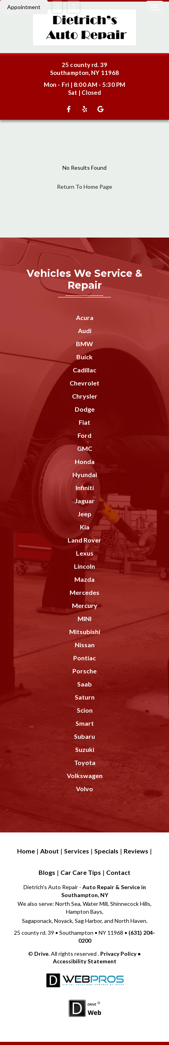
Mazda (84, 579)
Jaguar (85, 500)
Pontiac (84, 658)
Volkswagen (85, 775)
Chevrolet (84, 383)
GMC (84, 448)
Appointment (24, 7)
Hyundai (84, 474)
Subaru (84, 736)
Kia (84, 527)
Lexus (84, 553)
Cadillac (84, 370)
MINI (84, 618)
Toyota (84, 762)
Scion (85, 710)
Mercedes (84, 592)
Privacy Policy (118, 953)
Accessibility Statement (85, 961)
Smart (85, 723)
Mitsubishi (84, 631)
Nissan (85, 644)
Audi (84, 330)
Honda (85, 461)
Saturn (85, 697)
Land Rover (84, 540)
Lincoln (84, 566)
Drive (41, 953)
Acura (84, 317)
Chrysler (84, 396)
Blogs (47, 872)
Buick (84, 356)
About (49, 851)
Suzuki (84, 749)
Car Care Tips (80, 872)
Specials (106, 851)
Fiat (84, 422)
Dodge (85, 409)
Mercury (84, 605)
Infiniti (85, 487)
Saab (84, 684)
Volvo (84, 788)
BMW (84, 343)
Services (76, 851)
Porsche (84, 671)
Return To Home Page (84, 186)
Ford (84, 435)
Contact (118, 872)
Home (26, 851)
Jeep (84, 514)
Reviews (136, 851)
